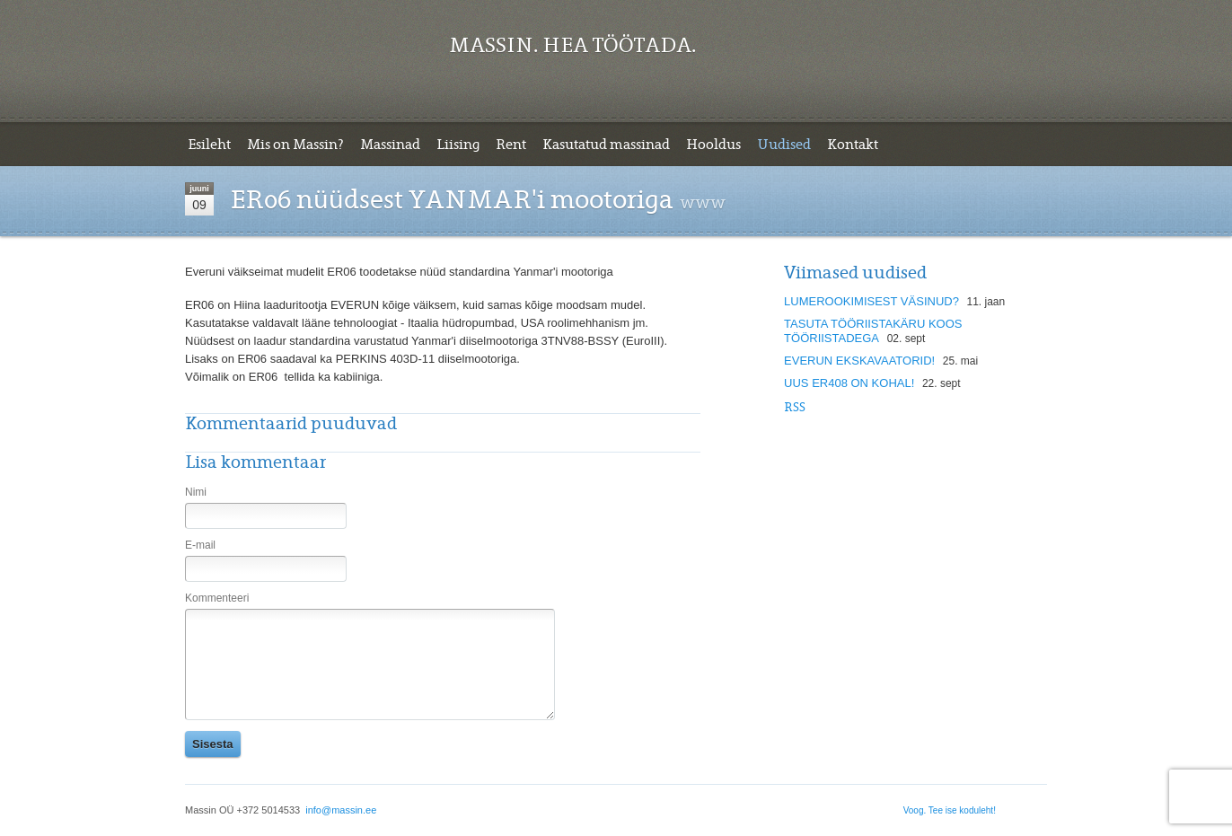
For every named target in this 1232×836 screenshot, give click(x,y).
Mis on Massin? (295, 144)
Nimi (196, 492)
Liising (458, 144)
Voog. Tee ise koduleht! (949, 810)
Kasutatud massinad (606, 144)
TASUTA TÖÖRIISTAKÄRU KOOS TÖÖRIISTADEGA (873, 331)
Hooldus (713, 144)
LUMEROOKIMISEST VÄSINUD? (871, 301)
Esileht (209, 144)
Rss (794, 407)
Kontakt (852, 144)
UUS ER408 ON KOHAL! (849, 383)
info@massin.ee (340, 810)
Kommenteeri (217, 598)
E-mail (200, 545)
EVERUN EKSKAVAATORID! (859, 360)
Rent (511, 144)
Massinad (390, 144)
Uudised (784, 144)
